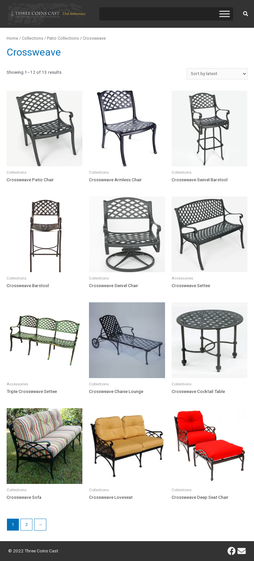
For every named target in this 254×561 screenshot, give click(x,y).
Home (12, 38)
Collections (32, 38)
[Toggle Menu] (224, 14)
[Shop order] (217, 73)
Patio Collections (63, 38)
